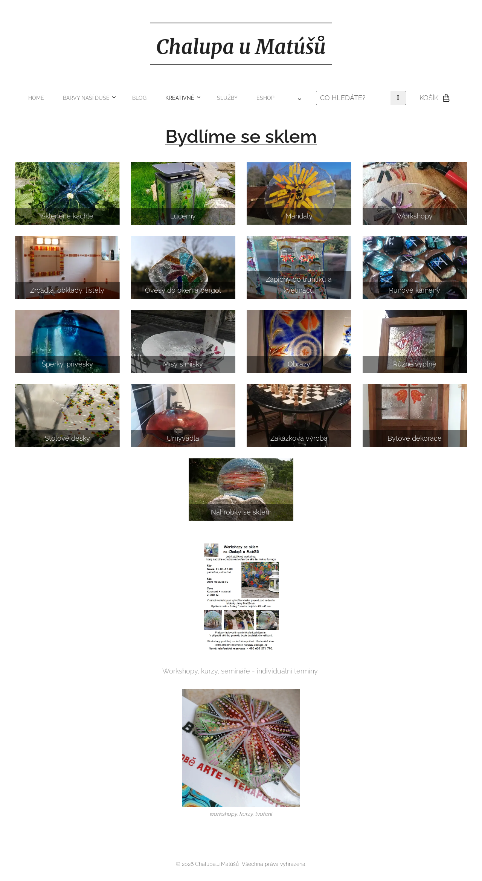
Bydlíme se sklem (241, 136)
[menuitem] (97, 98)
